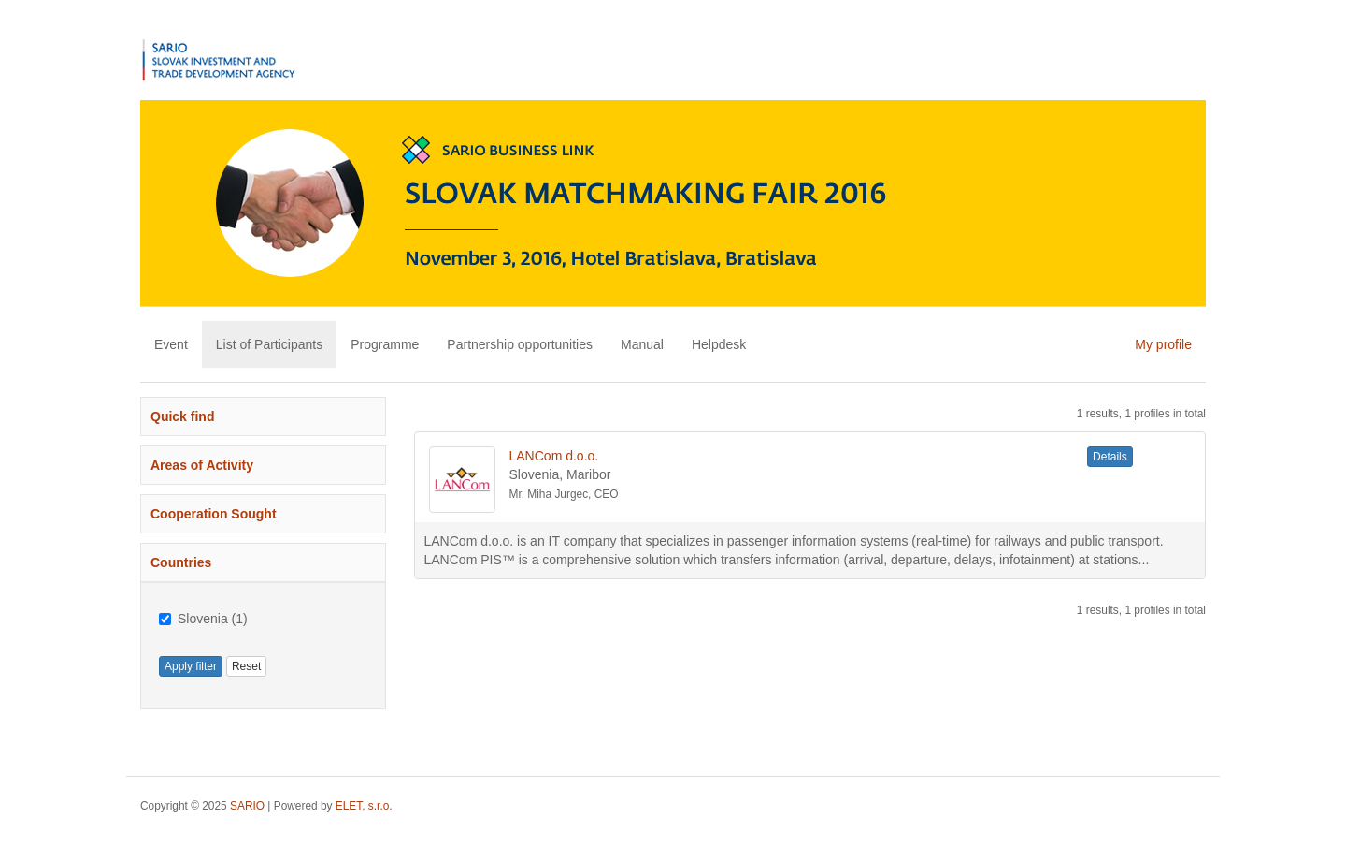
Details (1110, 456)
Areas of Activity (201, 465)
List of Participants (269, 344)
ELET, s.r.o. (364, 805)
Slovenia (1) (203, 618)
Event (171, 344)
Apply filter (191, 666)
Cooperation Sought (213, 513)
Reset (246, 666)
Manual (642, 344)
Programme (385, 344)
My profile (1163, 344)
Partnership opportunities (520, 344)
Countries (180, 562)
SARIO (247, 805)
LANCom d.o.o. (554, 455)
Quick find (182, 416)
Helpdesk (719, 344)
